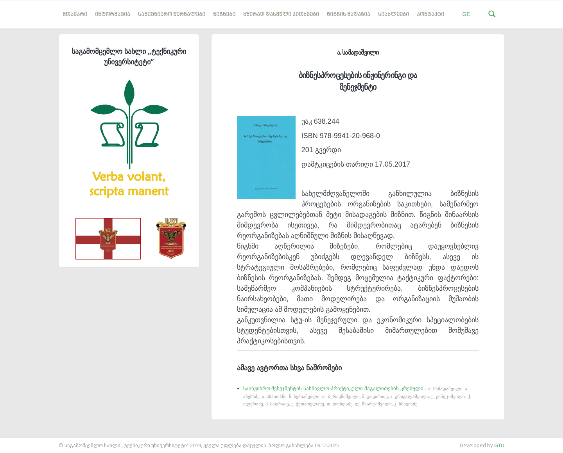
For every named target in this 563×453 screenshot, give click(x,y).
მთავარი (75, 14)
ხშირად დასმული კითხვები (281, 14)
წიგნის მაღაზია (348, 14)
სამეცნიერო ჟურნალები (171, 14)
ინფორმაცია (112, 14)
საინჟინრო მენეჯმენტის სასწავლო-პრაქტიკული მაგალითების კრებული (357, 395)
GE (466, 14)
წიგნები (224, 14)
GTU (499, 445)
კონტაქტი (430, 14)
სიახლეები (393, 14)
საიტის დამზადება (23, 441)
